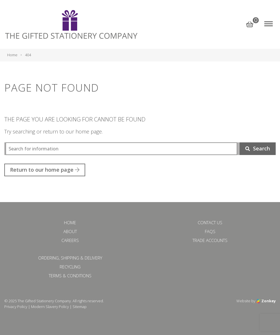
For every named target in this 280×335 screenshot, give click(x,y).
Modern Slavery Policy (50, 306)
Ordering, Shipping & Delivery (70, 258)
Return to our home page (44, 169)
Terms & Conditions (70, 275)
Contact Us (210, 222)
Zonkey (266, 300)
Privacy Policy (15, 306)
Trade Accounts (210, 240)
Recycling (70, 267)
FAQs (210, 231)
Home (70, 222)
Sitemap (80, 306)
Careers (70, 240)
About (70, 231)
